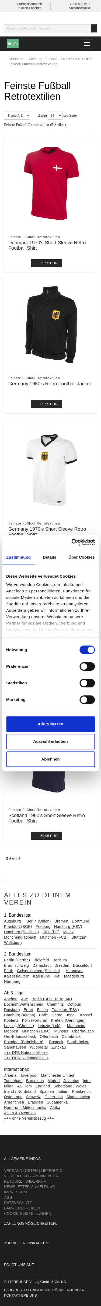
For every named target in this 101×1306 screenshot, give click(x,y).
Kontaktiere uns (20, 1295)
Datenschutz (18, 1203)
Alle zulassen (50, 724)
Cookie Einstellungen (27, 1213)
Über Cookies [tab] (81, 557)
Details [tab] (49, 557)
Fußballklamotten (29, 4)
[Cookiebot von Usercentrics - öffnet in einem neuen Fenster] (72, 542)
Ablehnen (50, 759)
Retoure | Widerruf (25, 1181)
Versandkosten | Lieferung (33, 1170)
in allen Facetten (29, 8)
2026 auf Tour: (80, 4)
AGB (8, 1197)
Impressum (15, 1192)
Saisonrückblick (80, 8)
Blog (9, 1290)
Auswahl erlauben (50, 741)
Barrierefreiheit (22, 1208)
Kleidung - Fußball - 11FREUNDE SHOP (60, 59)
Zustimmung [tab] (18, 557)
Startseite (16, 59)
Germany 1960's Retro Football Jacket (49, 383)
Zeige (42, 115)
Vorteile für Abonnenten (31, 1176)
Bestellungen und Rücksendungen (50, 1290)
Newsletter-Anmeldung (29, 1187)
